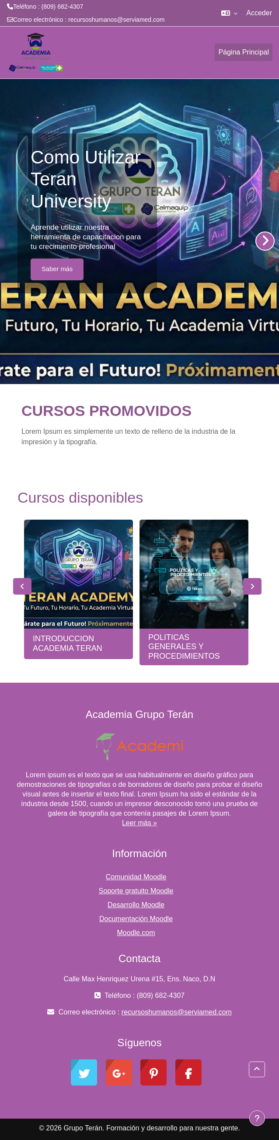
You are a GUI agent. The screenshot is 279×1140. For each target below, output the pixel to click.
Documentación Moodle (136, 918)
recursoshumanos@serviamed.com (116, 19)
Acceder (259, 13)
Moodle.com (136, 932)
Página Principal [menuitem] (243, 52)
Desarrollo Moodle (136, 905)
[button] (229, 13)
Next (252, 586)
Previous (22, 586)
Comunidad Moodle (136, 877)
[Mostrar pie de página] (257, 1118)
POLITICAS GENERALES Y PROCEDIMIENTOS (184, 646)
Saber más (57, 268)
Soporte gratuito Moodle (136, 891)
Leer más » (139, 823)
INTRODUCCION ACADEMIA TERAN (67, 643)
